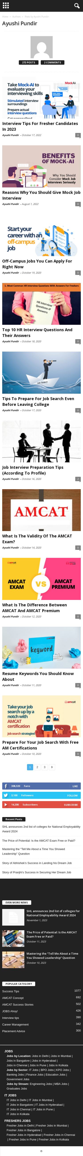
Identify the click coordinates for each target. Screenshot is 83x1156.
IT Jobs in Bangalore (20, 1104)
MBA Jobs (61, 1084)
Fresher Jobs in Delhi (20, 1125)
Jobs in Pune (38, 1065)
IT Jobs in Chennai (19, 1109)
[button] (76, 6)
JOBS (8, 1051)
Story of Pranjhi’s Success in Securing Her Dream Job (36, 872)
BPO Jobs (47, 1070)
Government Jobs (18, 1079)
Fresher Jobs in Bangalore (23, 1130)
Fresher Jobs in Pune (23, 1139)
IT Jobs (33, 1070)
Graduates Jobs (17, 1088)
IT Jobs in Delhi (16, 1100)
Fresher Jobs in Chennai (59, 1135)
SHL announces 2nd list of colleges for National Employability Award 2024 (41, 829)
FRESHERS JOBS (17, 1121)
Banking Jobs (15, 1074)
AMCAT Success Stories (17, 1004)
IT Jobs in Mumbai (40, 1100)
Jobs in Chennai (17, 1065)
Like (75, 786)
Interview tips (10, 1018)
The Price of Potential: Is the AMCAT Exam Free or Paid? (38, 840)
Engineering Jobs (41, 1084)
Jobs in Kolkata (58, 1065)
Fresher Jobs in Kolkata (54, 1139)
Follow (72, 795)
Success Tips (10, 991)
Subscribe (71, 804)
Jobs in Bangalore (18, 1060)
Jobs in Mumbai (61, 1056)
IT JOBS (10, 1095)
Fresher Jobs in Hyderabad (24, 1135)
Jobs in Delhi (40, 1056)
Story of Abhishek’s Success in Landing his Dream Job (37, 863)
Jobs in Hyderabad (44, 1060)
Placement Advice (13, 1031)
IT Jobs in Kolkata (18, 1114)
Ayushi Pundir (10, 135)
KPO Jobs (62, 1070)
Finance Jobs (34, 1074)
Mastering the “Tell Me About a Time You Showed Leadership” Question (33, 851)
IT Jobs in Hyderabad (49, 1104)
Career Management (15, 1024)
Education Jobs (56, 1074)
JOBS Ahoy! (10, 1011)
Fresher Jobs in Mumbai (51, 1125)
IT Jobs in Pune (43, 1109)
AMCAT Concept (12, 998)
